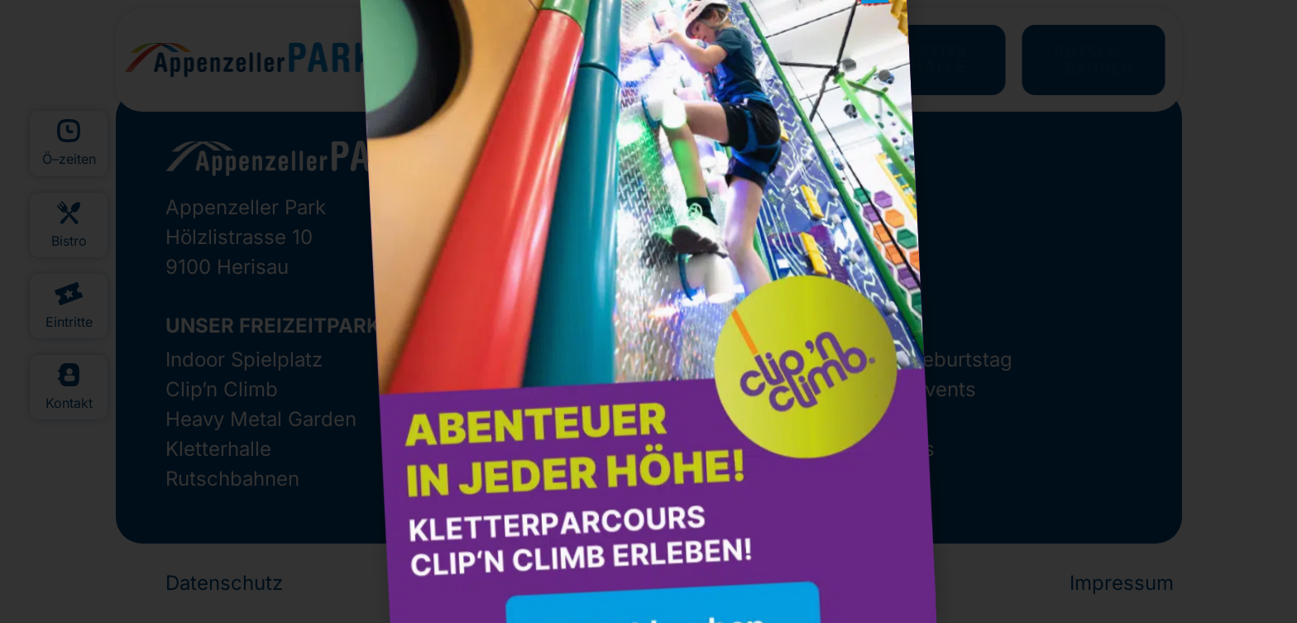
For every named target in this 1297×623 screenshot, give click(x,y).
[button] (832, 47)
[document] (648, 311)
